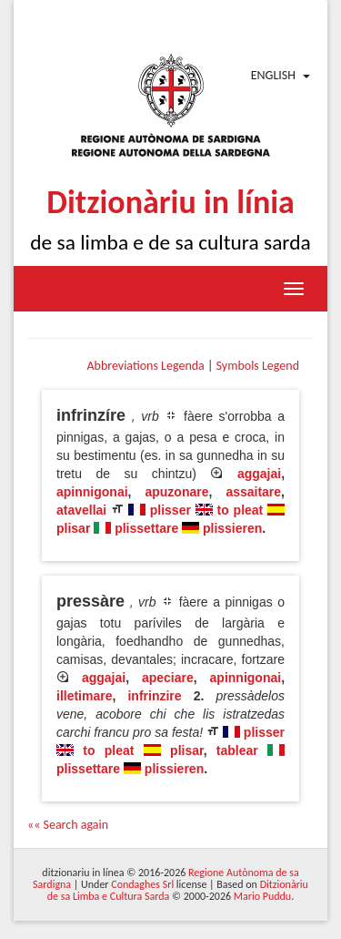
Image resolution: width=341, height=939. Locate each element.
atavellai (81, 510)
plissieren (232, 528)
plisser (170, 510)
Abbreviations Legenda (145, 365)
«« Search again (67, 824)
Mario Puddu (262, 896)
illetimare (84, 696)
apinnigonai (92, 492)
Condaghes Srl (142, 884)
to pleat (240, 510)
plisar (73, 528)
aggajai (259, 473)
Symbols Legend (257, 365)
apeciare (168, 677)
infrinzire (154, 696)
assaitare (253, 492)
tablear (237, 750)
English (273, 75)
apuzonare (176, 492)
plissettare (146, 528)
